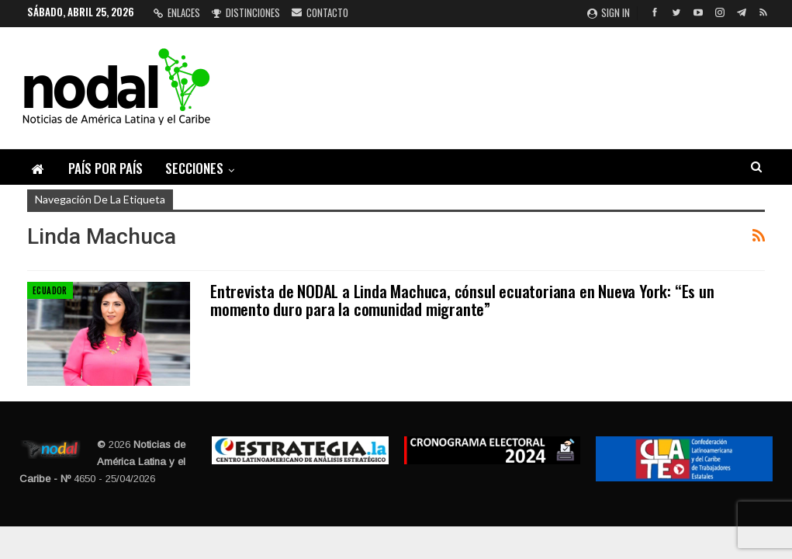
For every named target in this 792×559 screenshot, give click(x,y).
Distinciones (246, 12)
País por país (105, 168)
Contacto (320, 12)
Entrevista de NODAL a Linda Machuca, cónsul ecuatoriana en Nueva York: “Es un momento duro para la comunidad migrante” (462, 300)
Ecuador (50, 290)
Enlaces (177, 12)
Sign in (608, 12)
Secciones (194, 168)
